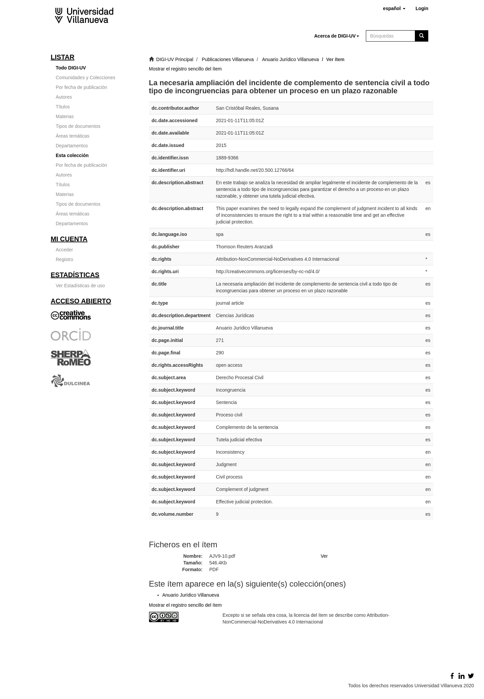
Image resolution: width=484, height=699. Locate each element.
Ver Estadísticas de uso (80, 285)
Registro (64, 259)
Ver (324, 556)
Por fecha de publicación (81, 87)
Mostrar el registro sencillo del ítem (185, 68)
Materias (65, 116)
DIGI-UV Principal (174, 59)
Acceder (64, 249)
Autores (64, 97)
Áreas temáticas (72, 136)
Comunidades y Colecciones (85, 77)
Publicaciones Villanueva (228, 59)
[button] (394, 8)
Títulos (63, 106)
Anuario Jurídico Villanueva (290, 59)
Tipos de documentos (78, 126)
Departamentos (72, 145)
